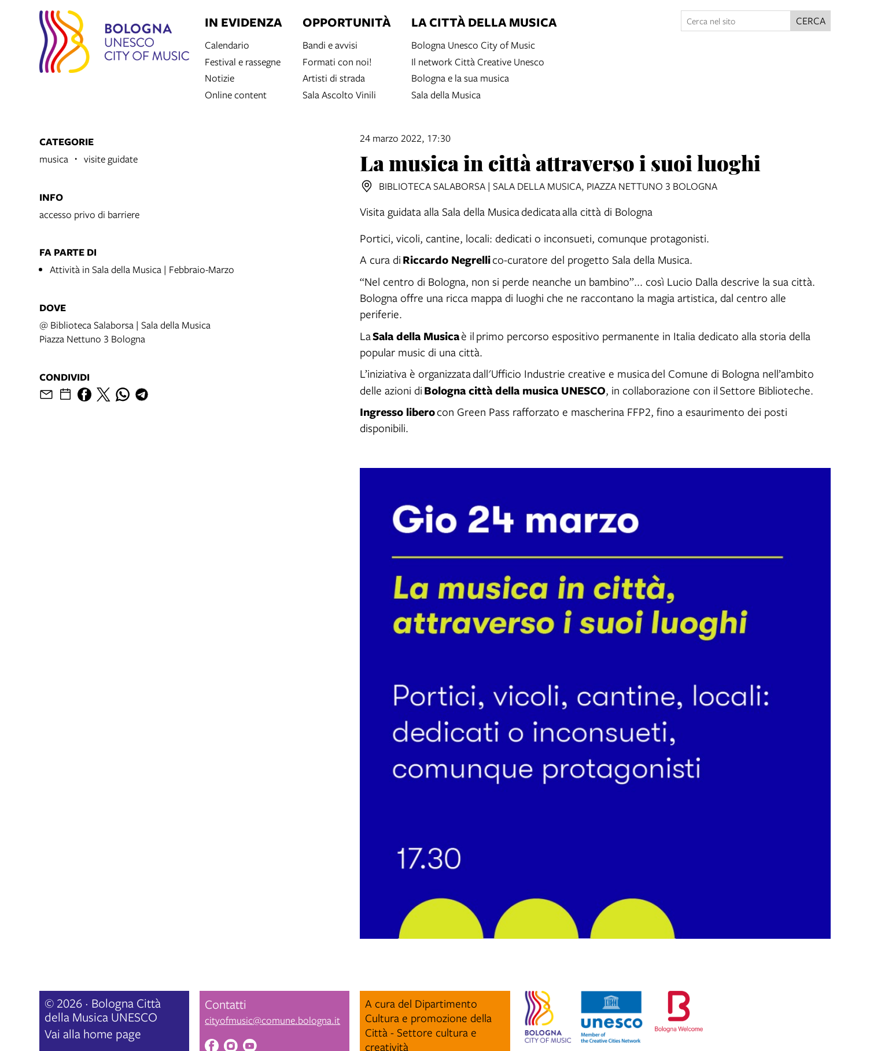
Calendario (227, 44)
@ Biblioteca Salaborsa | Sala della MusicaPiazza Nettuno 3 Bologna (125, 331)
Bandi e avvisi (330, 44)
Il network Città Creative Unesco (477, 61)
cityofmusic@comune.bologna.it (272, 1020)
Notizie (219, 77)
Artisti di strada (334, 77)
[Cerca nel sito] (736, 20)
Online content (236, 94)
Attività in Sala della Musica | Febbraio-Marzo (142, 269)
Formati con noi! (337, 61)
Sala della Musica (446, 94)
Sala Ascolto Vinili (339, 94)
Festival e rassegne (243, 61)
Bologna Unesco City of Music (473, 44)
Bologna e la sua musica (460, 77)
